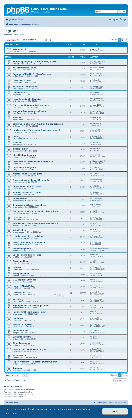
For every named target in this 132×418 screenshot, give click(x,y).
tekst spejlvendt (20, 149)
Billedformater (19, 355)
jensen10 (18, 107)
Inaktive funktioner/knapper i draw (29, 312)
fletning (16, 136)
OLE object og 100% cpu (24, 280)
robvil (17, 282)
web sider (17, 142)
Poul (17, 345)
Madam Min (19, 88)
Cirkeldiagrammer (21, 343)
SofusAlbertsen (21, 276)
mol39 (17, 188)
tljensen (18, 157)
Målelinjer (17, 118)
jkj (93, 261)
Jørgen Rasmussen (99, 248)
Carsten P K (19, 126)
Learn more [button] (11, 413)
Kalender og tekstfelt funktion (27, 99)
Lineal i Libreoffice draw (24, 155)
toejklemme (19, 101)
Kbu (16, 163)
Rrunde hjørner (20, 93)
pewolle (18, 132)
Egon (17, 333)
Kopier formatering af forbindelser (29, 242)
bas (16, 263)
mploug (18, 82)
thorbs (17, 176)
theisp (17, 70)
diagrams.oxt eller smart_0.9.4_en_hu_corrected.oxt (38, 124)
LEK (16, 288)
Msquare (95, 236)
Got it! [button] (115, 411)
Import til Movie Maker (23, 286)
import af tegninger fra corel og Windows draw (35, 362)
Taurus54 (18, 238)
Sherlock (95, 343)
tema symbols (19, 230)
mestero (18, 219)
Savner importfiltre (22, 337)
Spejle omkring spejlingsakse (27, 255)
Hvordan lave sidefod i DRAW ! (27, 192)
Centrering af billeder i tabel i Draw (29, 205)
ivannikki (18, 145)
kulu (93, 279)
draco (94, 305)
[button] (126, 40)
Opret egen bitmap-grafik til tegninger (31, 105)
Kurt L (17, 294)
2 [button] (122, 39)
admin (17, 51)
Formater (17, 267)
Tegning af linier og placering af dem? (31, 306)
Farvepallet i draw (21, 273)
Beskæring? (19, 299)
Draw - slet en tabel (22, 80)
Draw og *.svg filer (21, 292)
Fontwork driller (20, 330)
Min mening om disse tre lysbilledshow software (36, 211)
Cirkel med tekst (20, 217)
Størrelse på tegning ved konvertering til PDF (34, 61)
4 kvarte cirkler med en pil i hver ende (31, 180)
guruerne (95, 205)
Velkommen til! (20, 49)
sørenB (94, 292)
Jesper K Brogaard (99, 67)
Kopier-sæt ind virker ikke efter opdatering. (33, 161)
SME (17, 251)
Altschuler (19, 269)
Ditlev (17, 226)
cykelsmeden (20, 232)
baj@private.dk (20, 63)
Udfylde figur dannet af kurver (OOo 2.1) (32, 349)
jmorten (18, 95)
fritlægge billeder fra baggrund (27, 174)
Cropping (17, 368)
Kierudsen (19, 120)
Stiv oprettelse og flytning (25, 86)
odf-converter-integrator (24, 167)
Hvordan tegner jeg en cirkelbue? (29, 236)
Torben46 (18, 138)
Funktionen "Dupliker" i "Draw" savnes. (32, 74)
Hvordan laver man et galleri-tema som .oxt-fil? (35, 224)
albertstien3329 (98, 161)
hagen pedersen (21, 244)
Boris (22, 34)
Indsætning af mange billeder (27, 186)
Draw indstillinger (21, 261)
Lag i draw (18, 318)
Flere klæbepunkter (22, 248)
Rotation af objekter (22, 324)
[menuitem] (20, 19)
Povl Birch (19, 76)
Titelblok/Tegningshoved (24, 68)
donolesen (19, 182)
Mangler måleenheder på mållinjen (29, 111)
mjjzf (94, 211)
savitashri (18, 213)
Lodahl (16, 34)
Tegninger (11, 31)
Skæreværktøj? (20, 199)
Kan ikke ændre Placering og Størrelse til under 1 (36, 130)
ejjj (16, 170)
